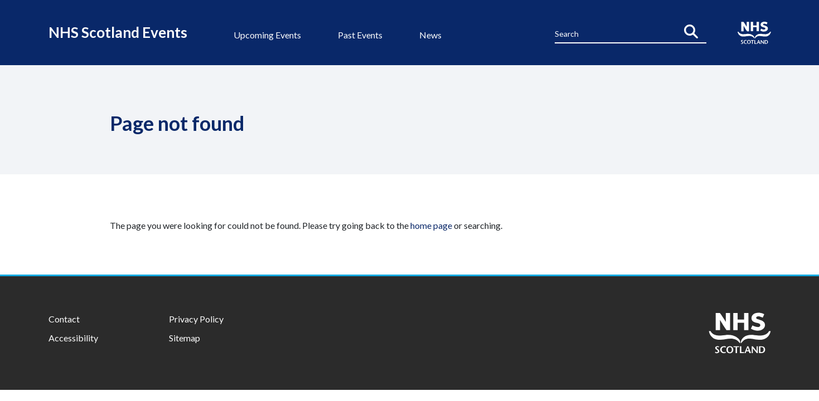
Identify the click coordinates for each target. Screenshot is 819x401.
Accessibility (73, 337)
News (430, 35)
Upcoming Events (267, 35)
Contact (64, 319)
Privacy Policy (196, 319)
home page (431, 225)
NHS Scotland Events (118, 32)
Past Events (360, 35)
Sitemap (184, 337)
